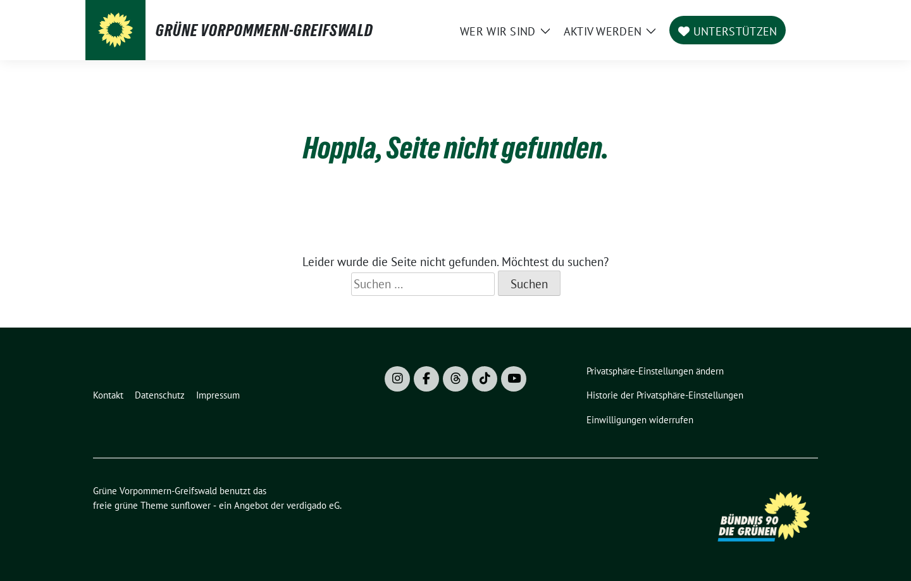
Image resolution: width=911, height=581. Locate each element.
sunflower (191, 505)
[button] (657, 371)
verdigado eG (313, 505)
